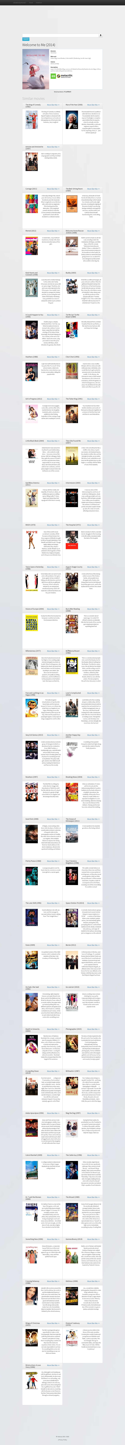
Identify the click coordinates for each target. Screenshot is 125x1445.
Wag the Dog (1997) (73, 1113)
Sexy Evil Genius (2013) (34, 735)
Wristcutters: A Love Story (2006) (33, 1366)
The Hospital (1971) (73, 525)
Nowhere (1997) (32, 777)
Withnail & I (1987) (73, 1071)
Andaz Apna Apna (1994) (35, 1113)
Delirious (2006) (72, 1281)
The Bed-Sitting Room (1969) (74, 190)
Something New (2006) (34, 1239)
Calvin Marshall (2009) (34, 1155)
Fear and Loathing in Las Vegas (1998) (35, 694)
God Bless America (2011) (32, 484)
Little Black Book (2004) (35, 441)
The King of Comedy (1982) (33, 106)
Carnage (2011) (31, 189)
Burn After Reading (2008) (73, 610)
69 (53, 76)
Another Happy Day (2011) (73, 736)
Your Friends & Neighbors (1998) (72, 862)
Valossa (59, 1437)
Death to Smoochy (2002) (32, 1030)
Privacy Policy (63, 1440)
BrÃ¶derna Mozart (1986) (73, 652)
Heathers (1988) (32, 357)
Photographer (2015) (74, 1029)
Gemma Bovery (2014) (74, 1239)
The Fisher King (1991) (74, 399)
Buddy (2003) (71, 273)
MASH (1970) (30, 525)
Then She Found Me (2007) (73, 442)
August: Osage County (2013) (74, 568)
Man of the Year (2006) (74, 105)
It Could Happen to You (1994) (34, 316)
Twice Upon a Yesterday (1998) (34, 568)
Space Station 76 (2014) (75, 903)
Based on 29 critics (66, 77)
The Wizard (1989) (73, 1197)
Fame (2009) (30, 945)
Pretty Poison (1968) (33, 861)
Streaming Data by (62, 91)
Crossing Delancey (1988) (32, 1282)
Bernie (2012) (71, 945)
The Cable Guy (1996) (74, 1155)
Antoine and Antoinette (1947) (34, 148)
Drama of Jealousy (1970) (73, 1324)
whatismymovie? (19, 2)
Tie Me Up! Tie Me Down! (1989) (72, 316)
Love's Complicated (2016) (73, 694)
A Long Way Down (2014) (32, 1072)
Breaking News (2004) (74, 777)
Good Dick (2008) (32, 819)
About (31, 3)
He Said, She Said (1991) (32, 988)
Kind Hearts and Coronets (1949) (32, 274)
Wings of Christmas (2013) (33, 1324)
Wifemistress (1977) (33, 651)
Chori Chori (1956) (72, 357)
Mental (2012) (31, 231)
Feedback (39, 3)
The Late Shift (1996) (33, 903)
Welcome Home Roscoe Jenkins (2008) (75, 232)
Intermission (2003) (73, 483)
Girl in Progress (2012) (34, 399)
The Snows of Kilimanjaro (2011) (73, 820)
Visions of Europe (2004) (35, 609)
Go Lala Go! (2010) (72, 987)
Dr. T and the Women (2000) (33, 1198)
